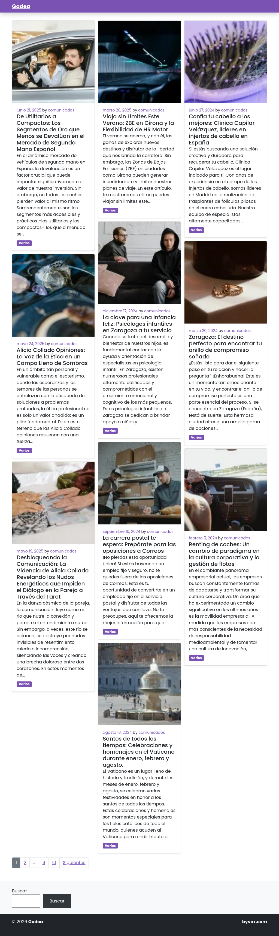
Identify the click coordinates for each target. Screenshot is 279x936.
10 (54, 862)
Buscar (19, 891)
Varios (24, 243)
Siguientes (74, 862)
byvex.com (254, 922)
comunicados (61, 110)
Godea (21, 6)
